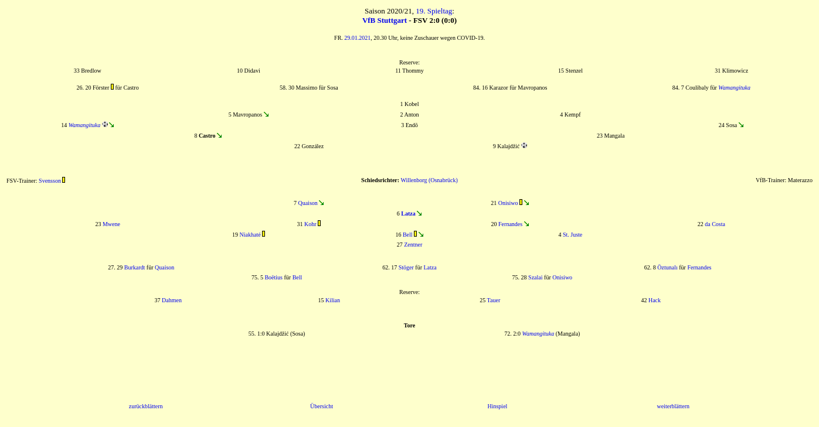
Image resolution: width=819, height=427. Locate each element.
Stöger (406, 267)
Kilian (332, 300)
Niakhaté (250, 234)
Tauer (494, 300)
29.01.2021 (357, 38)
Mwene (111, 224)
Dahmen (172, 300)
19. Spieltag (434, 10)
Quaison (307, 203)
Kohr (310, 224)
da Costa (715, 224)
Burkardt (134, 267)
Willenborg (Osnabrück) (428, 180)
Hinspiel (497, 406)
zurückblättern (146, 406)
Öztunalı (667, 267)
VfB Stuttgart (384, 20)
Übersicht (321, 406)
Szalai (535, 277)
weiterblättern (673, 406)
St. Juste (572, 234)
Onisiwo (508, 203)
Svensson (50, 180)
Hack (654, 300)
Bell (408, 234)
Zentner (413, 244)
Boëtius (273, 277)
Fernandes (510, 224)
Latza (430, 267)
